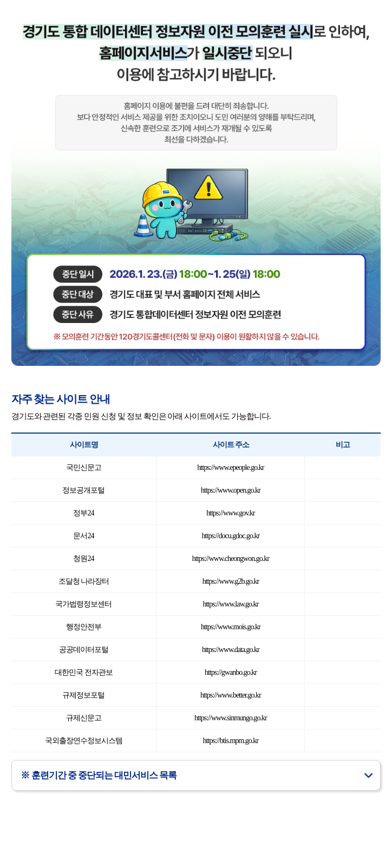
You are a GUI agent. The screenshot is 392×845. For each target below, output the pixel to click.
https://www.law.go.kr (230, 604)
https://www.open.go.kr (230, 490)
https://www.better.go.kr (230, 695)
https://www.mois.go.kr (230, 627)
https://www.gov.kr (230, 513)
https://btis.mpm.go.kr (230, 741)
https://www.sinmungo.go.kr (230, 718)
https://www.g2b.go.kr (230, 581)
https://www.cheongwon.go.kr (230, 558)
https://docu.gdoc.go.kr (231, 536)
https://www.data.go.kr (230, 650)
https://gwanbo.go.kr (231, 672)
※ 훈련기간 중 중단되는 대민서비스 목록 (99, 775)
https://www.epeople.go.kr (230, 467)
